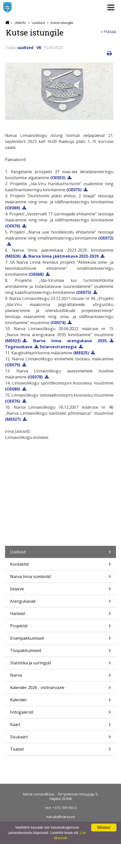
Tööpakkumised (60, 652)
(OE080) (12, 389)
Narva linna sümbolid (60, 578)
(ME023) (13, 340)
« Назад (108, 31)
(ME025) (81, 353)
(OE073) (83, 292)
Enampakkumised (60, 639)
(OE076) (12, 401)
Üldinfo (20, 22)
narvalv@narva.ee (60, 816)
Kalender (60, 701)
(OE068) (36, 274)
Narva (60, 676)
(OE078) (35, 377)
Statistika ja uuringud (60, 664)
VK (38, 47)
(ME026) (13, 256)
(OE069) (12, 208)
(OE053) (57, 177)
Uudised (38, 22)
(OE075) (74, 190)
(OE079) (12, 365)
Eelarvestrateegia (58, 347)
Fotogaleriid (60, 713)
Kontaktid (60, 565)
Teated (60, 750)
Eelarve (60, 590)
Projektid (60, 627)
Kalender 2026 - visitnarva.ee (60, 689)
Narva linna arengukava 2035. (70, 340)
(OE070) (12, 226)
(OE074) (58, 322)
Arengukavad (60, 602)
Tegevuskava (18, 347)
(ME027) (13, 419)
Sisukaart (60, 738)
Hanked (60, 615)
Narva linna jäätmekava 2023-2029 (63, 256)
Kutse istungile (62, 22)
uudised (25, 47)
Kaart (60, 726)
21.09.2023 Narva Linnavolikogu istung (59, 488)
